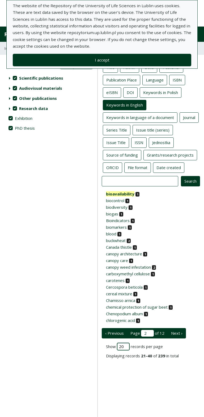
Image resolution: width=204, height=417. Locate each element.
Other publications (38, 98)
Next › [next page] (176, 333)
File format (137, 167)
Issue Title (116, 142)
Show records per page (134, 346)
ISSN (139, 142)
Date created (168, 167)
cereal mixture (119, 293)
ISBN (177, 80)
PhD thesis (25, 128)
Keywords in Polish (160, 92)
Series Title (116, 130)
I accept (102, 60)
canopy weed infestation (128, 267)
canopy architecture (124, 253)
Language (155, 80)
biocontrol (115, 200)
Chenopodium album (124, 313)
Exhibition (23, 118)
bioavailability (120, 194)
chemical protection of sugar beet (137, 307)
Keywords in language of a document (140, 117)
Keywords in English (124, 105)
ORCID (112, 167)
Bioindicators (118, 220)
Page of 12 (147, 333)
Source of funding (122, 155)
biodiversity (117, 207)
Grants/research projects (170, 155)
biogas (112, 213)
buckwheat (116, 240)
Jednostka (161, 142)
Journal (189, 117)
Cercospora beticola (124, 287)
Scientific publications (41, 78)
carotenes (115, 280)
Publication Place (121, 80)
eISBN (112, 92)
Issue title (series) (152, 130)
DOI (130, 92)
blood (111, 233)
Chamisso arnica (120, 300)
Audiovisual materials (40, 88)
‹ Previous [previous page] (114, 333)
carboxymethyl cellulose (128, 273)
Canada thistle (119, 247)
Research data (33, 108)
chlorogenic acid (120, 320)
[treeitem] (48, 78)
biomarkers (116, 227)
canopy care (117, 260)
